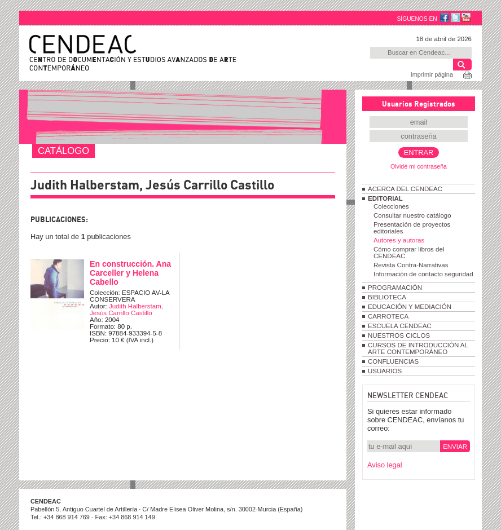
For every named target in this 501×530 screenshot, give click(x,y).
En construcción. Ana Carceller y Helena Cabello (130, 272)
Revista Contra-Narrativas (410, 265)
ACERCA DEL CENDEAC (405, 189)
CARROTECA (388, 316)
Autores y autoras (398, 240)
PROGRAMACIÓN (395, 287)
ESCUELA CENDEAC (400, 326)
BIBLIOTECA (387, 297)
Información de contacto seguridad (423, 274)
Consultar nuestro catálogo (412, 215)
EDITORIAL (385, 198)
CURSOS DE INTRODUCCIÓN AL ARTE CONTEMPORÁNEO (418, 348)
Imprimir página (432, 74)
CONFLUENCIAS (393, 361)
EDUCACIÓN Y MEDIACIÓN (409, 306)
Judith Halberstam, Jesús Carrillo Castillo (126, 309)
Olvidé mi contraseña (418, 166)
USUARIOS (385, 371)
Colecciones (391, 206)
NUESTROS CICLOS (399, 335)
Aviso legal (384, 465)
